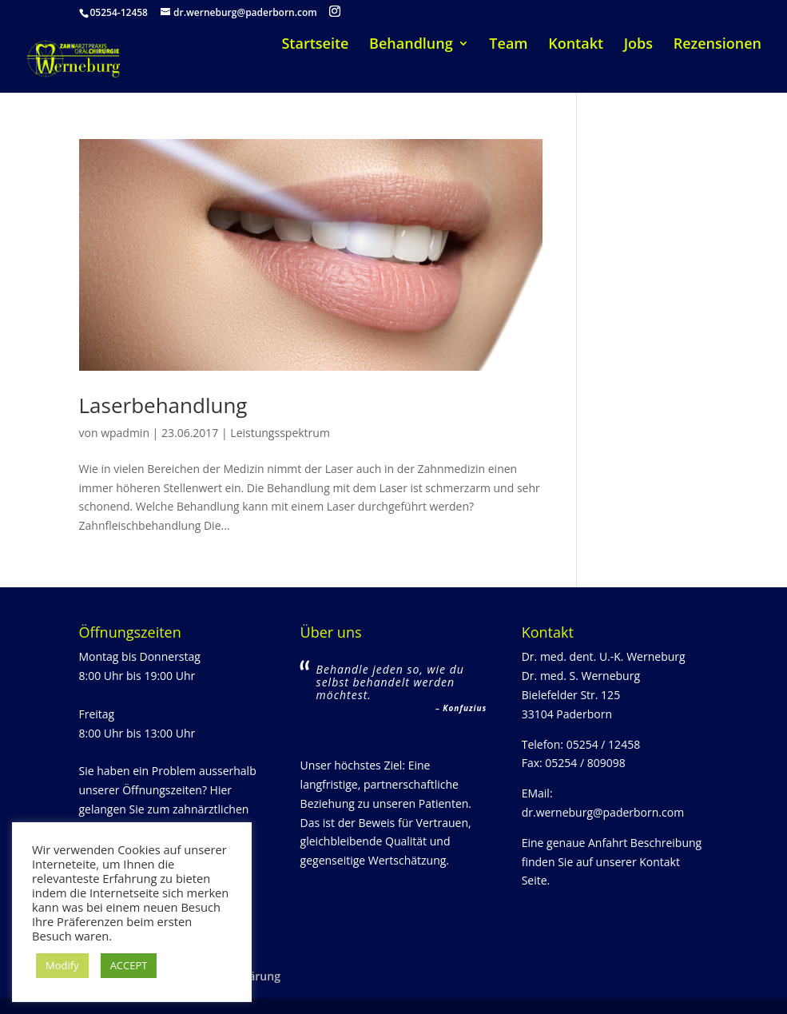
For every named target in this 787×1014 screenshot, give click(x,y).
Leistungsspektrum (280, 432)
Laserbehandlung (163, 405)
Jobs (638, 45)
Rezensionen (717, 45)
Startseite (314, 45)
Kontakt (575, 45)
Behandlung (411, 45)
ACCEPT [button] (129, 965)
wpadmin (125, 432)
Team (508, 45)
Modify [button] (62, 965)
